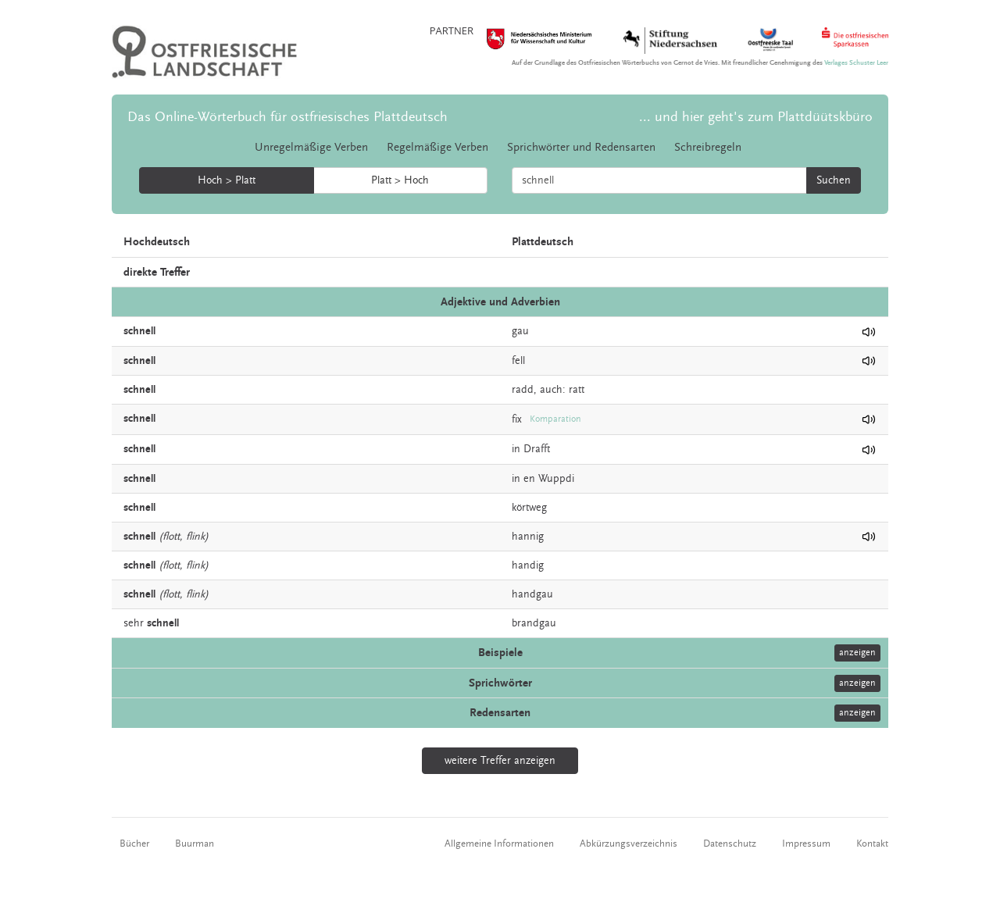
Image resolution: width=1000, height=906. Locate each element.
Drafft (536, 449)
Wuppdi (556, 479)
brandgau (534, 623)
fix (517, 419)
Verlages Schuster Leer (856, 63)
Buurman (194, 843)
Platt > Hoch (400, 180)
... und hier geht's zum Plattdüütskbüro (756, 117)
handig (528, 565)
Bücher (134, 843)
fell (518, 361)
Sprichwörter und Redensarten (581, 147)
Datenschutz (729, 843)
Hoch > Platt (226, 180)
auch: (553, 389)
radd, (524, 389)
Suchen (833, 180)
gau (520, 331)
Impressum (806, 843)
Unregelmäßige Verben (311, 147)
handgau (532, 594)
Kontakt (872, 843)
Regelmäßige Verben (437, 147)
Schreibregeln (707, 147)
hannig (528, 536)
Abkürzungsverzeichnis (628, 843)
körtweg (529, 507)
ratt (576, 389)
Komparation (555, 419)
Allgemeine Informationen (499, 843)
